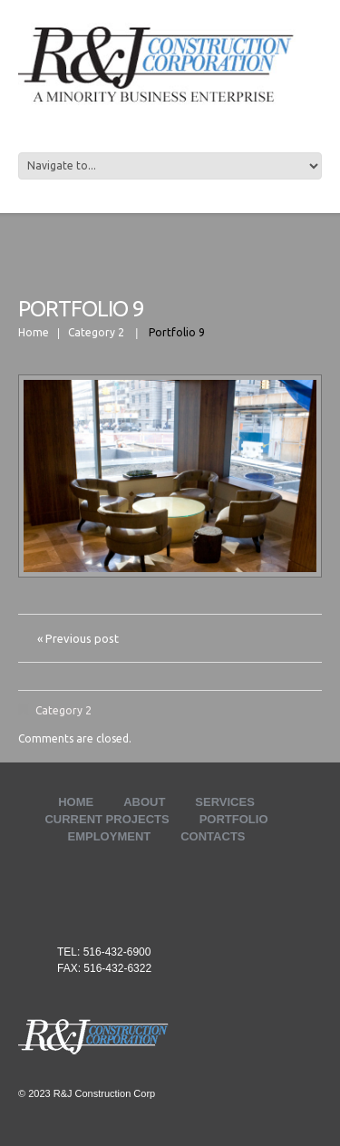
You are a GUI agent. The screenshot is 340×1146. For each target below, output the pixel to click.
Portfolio (233, 819)
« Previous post (78, 638)
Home (33, 332)
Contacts (212, 836)
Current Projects (106, 819)
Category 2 (96, 332)
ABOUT (144, 802)
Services (225, 802)
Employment (109, 836)
